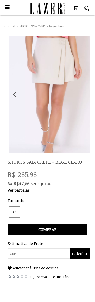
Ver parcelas (19, 190)
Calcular (79, 253)
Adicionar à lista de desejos (36, 268)
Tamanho (16, 200)
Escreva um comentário (52, 276)
